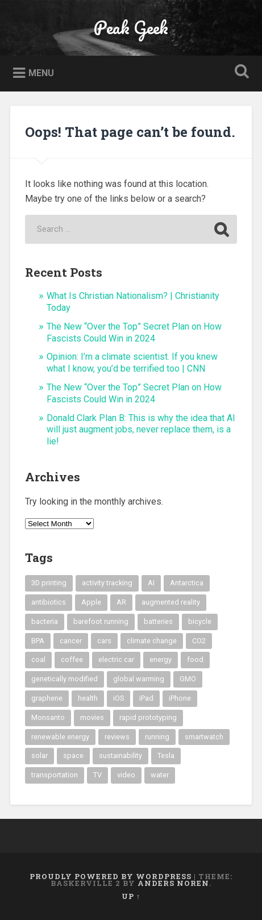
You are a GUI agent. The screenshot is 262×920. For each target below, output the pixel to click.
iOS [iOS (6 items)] (118, 698)
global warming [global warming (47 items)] (138, 679)
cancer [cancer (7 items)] (71, 640)
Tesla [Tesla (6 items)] (165, 755)
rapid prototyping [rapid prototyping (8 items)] (148, 717)
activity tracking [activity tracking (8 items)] (107, 582)
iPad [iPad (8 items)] (146, 698)
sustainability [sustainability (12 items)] (120, 755)
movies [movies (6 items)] (92, 717)
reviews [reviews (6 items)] (117, 736)
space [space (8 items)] (73, 755)
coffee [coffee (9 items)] (72, 659)
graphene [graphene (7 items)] (47, 698)
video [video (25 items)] (126, 775)
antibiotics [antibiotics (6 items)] (48, 602)
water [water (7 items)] (160, 775)
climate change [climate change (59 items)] (152, 640)
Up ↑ (131, 896)
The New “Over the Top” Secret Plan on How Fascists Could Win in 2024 (134, 332)
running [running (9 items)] (157, 736)
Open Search (240, 72)
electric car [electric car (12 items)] (116, 659)
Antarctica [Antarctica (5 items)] (186, 582)
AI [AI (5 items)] (151, 582)
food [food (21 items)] (195, 659)
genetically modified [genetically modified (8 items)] (64, 679)
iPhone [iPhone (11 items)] (180, 698)
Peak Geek (131, 27)
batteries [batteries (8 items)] (158, 621)
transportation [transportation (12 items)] (54, 775)
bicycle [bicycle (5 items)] (199, 621)
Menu (41, 73)
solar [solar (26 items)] (39, 755)
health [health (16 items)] (88, 698)
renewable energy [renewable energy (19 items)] (60, 736)
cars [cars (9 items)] (104, 640)
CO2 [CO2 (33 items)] (199, 640)
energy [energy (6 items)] (160, 659)
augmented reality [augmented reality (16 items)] (171, 602)
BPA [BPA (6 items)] (37, 640)
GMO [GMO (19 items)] (188, 679)
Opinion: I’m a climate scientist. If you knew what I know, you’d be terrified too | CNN (132, 362)
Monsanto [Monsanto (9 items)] (48, 717)
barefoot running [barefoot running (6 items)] (100, 621)
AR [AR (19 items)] (121, 602)
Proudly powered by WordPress (111, 876)
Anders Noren (173, 883)
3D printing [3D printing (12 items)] (48, 582)
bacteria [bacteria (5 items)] (44, 621)
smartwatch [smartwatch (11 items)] (204, 736)
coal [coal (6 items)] (38, 659)
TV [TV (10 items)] (97, 775)
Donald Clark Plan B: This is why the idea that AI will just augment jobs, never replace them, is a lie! (141, 430)
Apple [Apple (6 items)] (91, 602)
